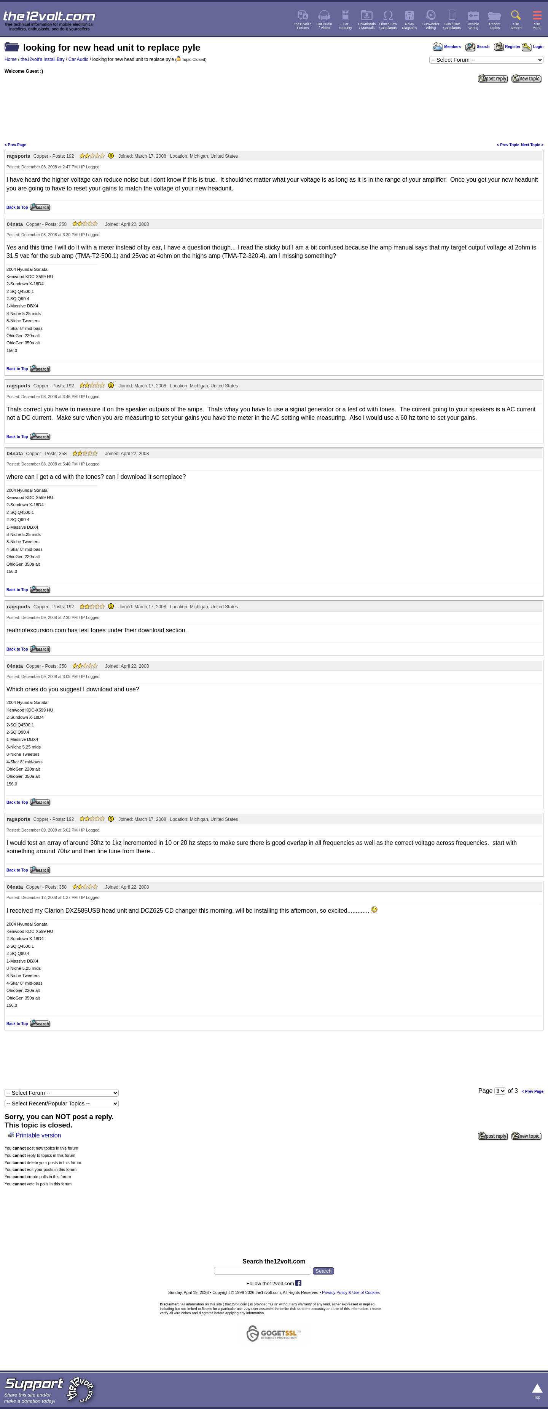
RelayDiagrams (409, 26)
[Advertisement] (274, 112)
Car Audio (78, 59)
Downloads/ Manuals (367, 26)
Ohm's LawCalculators (388, 26)
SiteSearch (516, 26)
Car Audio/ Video (324, 26)
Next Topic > (532, 145)
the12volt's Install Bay (43, 59)
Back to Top (17, 207)
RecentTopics (494, 26)
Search (477, 47)
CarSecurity (345, 26)
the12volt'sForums (303, 26)
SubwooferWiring (431, 26)
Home (11, 59)
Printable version (38, 1135)
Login (532, 47)
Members (447, 47)
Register (507, 47)
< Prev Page (15, 145)
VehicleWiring (473, 26)
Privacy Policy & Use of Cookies (351, 1292)
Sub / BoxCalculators (452, 26)
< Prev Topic (508, 145)
